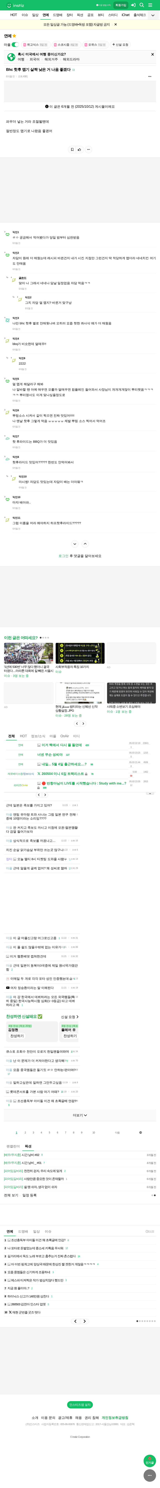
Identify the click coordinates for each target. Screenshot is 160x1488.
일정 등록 (29, 1201)
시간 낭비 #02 (24, 1161)
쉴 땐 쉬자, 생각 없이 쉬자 (30, 1193)
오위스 (95, 44)
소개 (35, 1424)
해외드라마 (71, 59)
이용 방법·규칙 (103, 5)
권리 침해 (92, 1424)
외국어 (35, 59)
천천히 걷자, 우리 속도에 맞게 (35, 1177)
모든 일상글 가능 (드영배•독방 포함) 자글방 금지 (76, 24)
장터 (69, 15)
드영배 (57, 15)
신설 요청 (120, 44)
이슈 (25, 15)
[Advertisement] (80, 906)
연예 (45, 15)
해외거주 (51, 59)
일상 (35, 15)
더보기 (80, 1121)
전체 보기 (11, 1201)
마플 (53, 736)
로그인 (64, 556)
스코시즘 (66, 44)
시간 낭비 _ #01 (25, 1169)
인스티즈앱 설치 (80, 1411)
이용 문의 (48, 1424)
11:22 (150, 1237)
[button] (77, 724)
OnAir (64, 736)
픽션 (80, 15)
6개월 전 (10, 76)
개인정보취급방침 (115, 1424)
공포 (90, 15)
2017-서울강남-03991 (107, 1430)
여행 (21, 59)
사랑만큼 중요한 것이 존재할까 (36, 1185)
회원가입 (120, 5)
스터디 (113, 15)
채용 (78, 1424)
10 (93, 1138)
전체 (11, 736)
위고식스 (35, 44)
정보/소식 (38, 736)
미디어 (78, 736)
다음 (117, 1138)
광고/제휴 (65, 1424)
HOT (13, 15)
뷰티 (101, 15)
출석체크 (140, 15)
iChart (125, 15)
